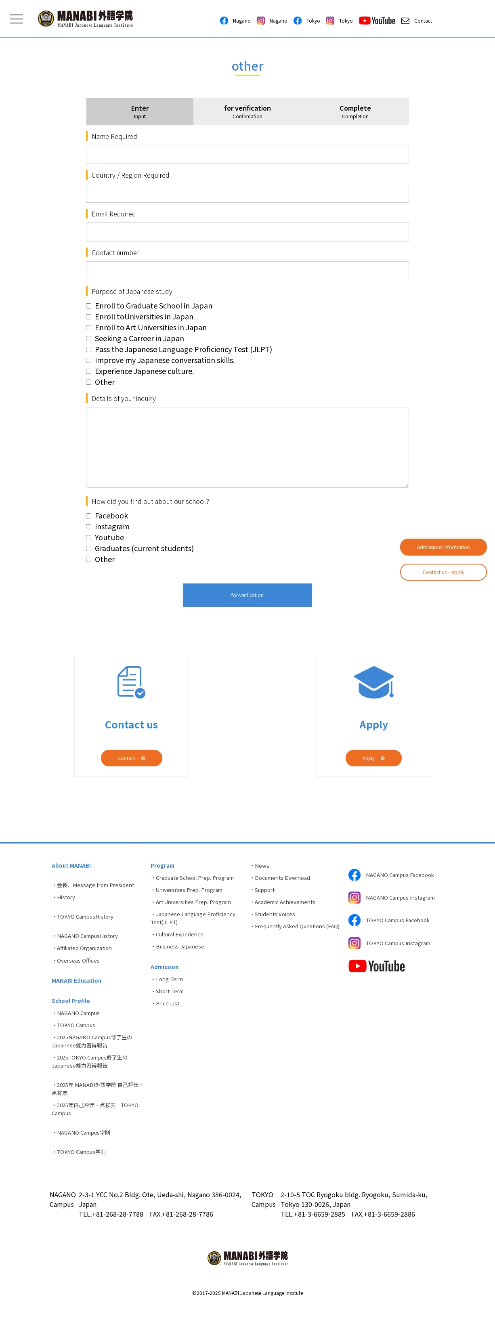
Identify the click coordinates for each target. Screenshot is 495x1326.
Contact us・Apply (443, 572)
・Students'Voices (274, 919)
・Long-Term (169, 989)
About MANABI (72, 866)
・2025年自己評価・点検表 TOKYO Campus (99, 1127)
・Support (264, 893)
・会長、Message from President (96, 887)
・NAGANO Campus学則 (84, 1152)
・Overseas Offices (77, 968)
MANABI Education (78, 989)
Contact (416, 21)
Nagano (235, 21)
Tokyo (307, 21)
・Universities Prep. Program (190, 893)
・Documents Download (283, 879)
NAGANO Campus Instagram (381, 902)
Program (163, 866)
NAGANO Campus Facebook (395, 875)
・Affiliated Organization (86, 954)
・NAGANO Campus (78, 1024)
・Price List (166, 1016)
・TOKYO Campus (76, 1037)
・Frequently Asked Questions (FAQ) (290, 937)
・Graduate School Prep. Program (197, 879)
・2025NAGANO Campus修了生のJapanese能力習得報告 (96, 1055)
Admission (166, 976)
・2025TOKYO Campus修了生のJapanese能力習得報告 (93, 1076)
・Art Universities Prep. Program (195, 906)
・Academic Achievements (286, 906)
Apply (373, 757)
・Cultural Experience (180, 941)
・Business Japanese (179, 954)
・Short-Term (170, 1003)
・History (65, 900)
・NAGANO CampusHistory (88, 941)
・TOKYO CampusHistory (86, 921)
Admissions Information (443, 546)
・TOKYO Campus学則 (81, 1173)
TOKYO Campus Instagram (393, 955)
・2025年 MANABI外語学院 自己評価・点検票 (96, 1105)
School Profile (71, 1011)
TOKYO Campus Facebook (392, 930)
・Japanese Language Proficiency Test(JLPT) (196, 923)
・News (260, 866)
